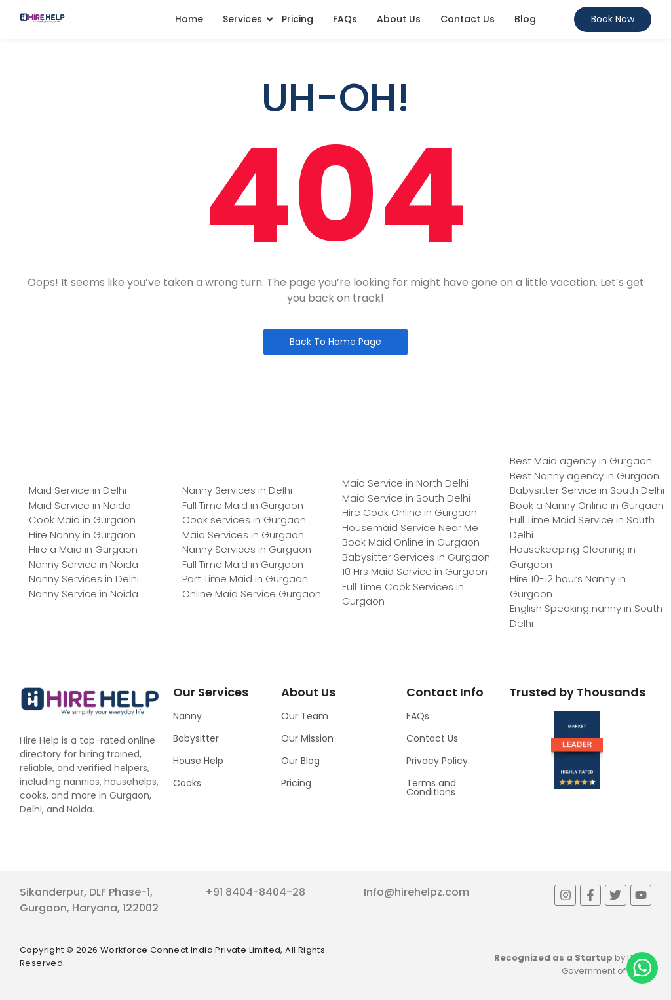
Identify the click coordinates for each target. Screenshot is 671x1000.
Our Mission (307, 738)
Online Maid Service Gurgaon (251, 594)
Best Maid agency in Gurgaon (581, 461)
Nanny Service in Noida (83, 564)
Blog (525, 19)
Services (242, 19)
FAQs (345, 19)
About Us (399, 19)
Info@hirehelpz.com (416, 892)
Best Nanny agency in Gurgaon (584, 476)
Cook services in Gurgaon (244, 520)
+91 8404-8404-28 (255, 892)
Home (189, 19)
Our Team (304, 716)
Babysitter (196, 738)
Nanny (187, 716)
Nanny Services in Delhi (84, 579)
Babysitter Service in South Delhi (587, 490)
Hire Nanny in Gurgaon (82, 535)
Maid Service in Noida (80, 505)
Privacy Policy (437, 760)
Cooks (187, 783)
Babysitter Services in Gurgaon (416, 557)
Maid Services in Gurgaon (243, 535)
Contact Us (467, 19)
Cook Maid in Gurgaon (82, 520)
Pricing (297, 19)
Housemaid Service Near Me (410, 527)
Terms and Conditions (431, 787)
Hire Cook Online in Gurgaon (409, 512)
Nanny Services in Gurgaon (246, 549)
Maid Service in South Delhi (406, 498)
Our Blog (300, 760)
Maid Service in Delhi (77, 490)
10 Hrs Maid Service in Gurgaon (415, 571)
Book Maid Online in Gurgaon (411, 542)
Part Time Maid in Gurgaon (245, 579)
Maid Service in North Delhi (405, 483)
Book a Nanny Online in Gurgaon (587, 505)
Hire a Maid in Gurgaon (83, 549)
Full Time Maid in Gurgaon (242, 505)
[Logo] (42, 17)
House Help (198, 760)
